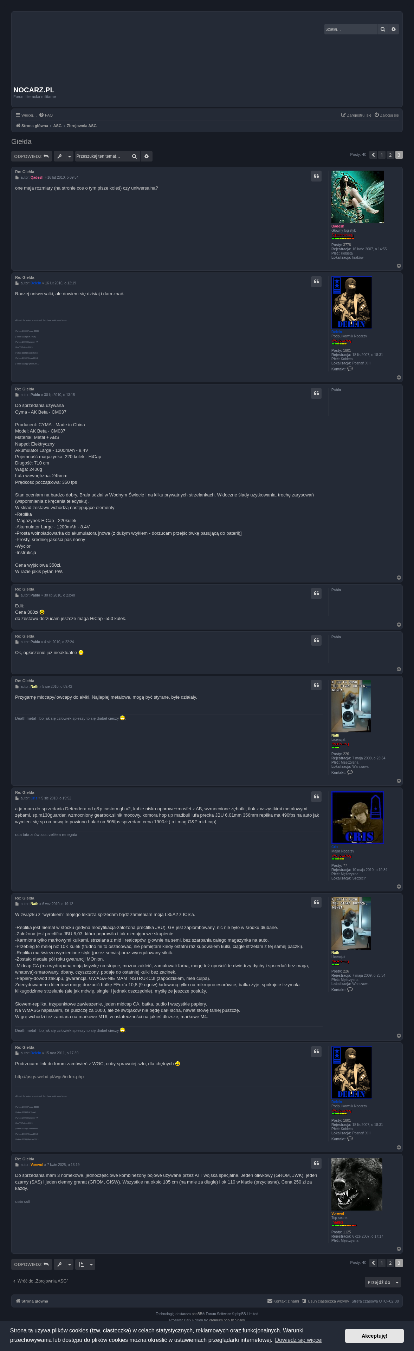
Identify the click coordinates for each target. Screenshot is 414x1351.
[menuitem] (46, 115)
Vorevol (337, 1213)
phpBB (197, 1314)
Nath (335, 735)
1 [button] (382, 155)
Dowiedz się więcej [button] (299, 1340)
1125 (347, 1232)
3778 (347, 245)
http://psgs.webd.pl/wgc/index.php (49, 1076)
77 (345, 866)
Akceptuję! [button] (375, 1336)
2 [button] (390, 155)
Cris (334, 847)
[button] (373, 155)
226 (346, 754)
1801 (347, 350)
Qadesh (337, 226)
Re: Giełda (24, 172)
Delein (336, 332)
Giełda (21, 141)
